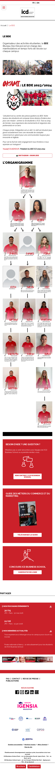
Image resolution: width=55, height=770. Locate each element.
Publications (12, 681)
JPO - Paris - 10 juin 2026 (13, 624)
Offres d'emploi (42, 744)
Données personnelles (15, 744)
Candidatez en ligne (27, 572)
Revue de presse (31, 679)
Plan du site (28, 747)
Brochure (21, 766)
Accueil (3, 25)
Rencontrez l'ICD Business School (27, 476)
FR (33, 3)
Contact (16, 679)
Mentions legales (30, 744)
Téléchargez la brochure (27, 434)
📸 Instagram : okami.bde (27, 155)
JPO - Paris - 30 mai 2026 (13, 613)
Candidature (34, 766)
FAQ (7, 679)
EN (38, 3)
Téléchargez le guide (27, 535)
